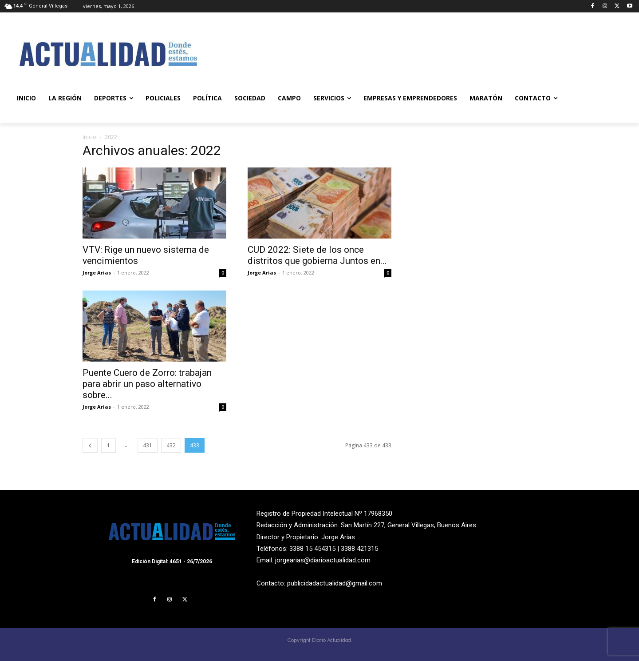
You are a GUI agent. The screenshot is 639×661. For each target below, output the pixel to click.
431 (147, 445)
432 (171, 445)
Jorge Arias (97, 272)
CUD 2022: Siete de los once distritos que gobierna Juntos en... (317, 255)
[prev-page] (90, 445)
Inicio (89, 137)
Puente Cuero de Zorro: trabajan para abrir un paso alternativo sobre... (147, 383)
